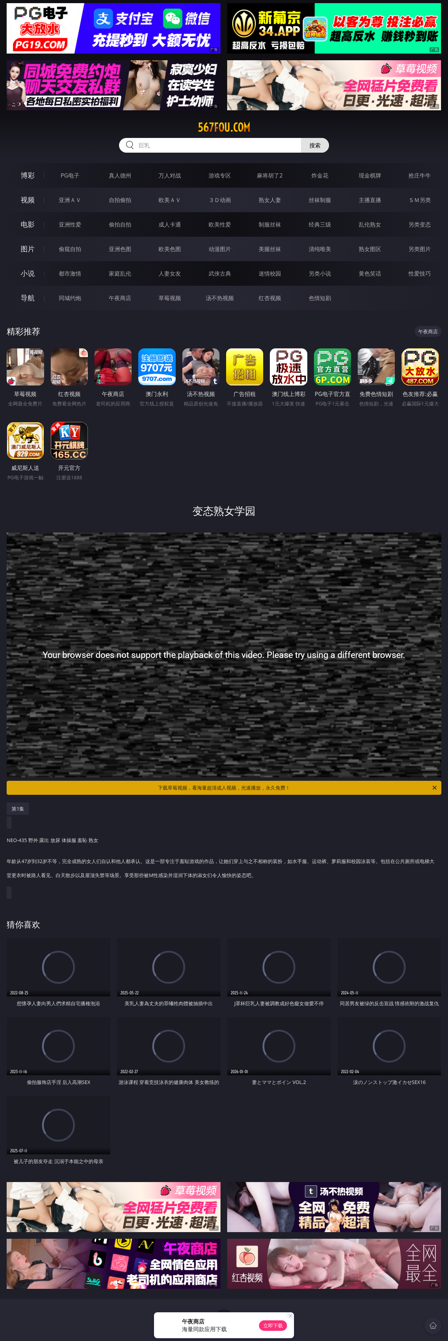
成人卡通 (170, 224)
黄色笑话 (370, 273)
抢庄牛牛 (419, 175)
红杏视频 (270, 298)
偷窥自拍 (70, 249)
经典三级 (320, 224)
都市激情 (70, 273)
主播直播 (370, 200)
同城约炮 (70, 298)
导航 (28, 298)
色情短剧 (320, 298)
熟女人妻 (270, 200)
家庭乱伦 (120, 273)
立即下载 (273, 1325)
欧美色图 (170, 249)
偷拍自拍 (120, 224)
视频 (28, 199)
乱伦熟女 (370, 224)
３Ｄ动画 (220, 200)
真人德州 (120, 175)
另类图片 (419, 249)
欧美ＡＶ (170, 200)
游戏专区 (220, 175)
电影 (28, 224)
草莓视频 (170, 298)
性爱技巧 (419, 273)
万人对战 (170, 175)
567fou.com (224, 127)
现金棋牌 (370, 175)
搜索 (315, 145)
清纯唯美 (320, 249)
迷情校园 (270, 273)
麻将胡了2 (269, 175)
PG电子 (70, 175)
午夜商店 (120, 298)
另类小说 (320, 273)
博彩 (28, 175)
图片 (28, 248)
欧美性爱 (220, 224)
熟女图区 (370, 249)
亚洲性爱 (70, 224)
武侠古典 (220, 273)
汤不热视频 (220, 298)
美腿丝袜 (270, 249)
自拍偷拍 (120, 200)
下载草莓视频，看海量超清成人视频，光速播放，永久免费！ (298, 788)
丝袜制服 (320, 200)
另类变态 (419, 224)
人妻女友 (170, 273)
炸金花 (320, 175)
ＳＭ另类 (419, 200)
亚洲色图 (120, 249)
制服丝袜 (270, 224)
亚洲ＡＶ (70, 200)
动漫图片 (220, 249)
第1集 (18, 808)
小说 (28, 273)
